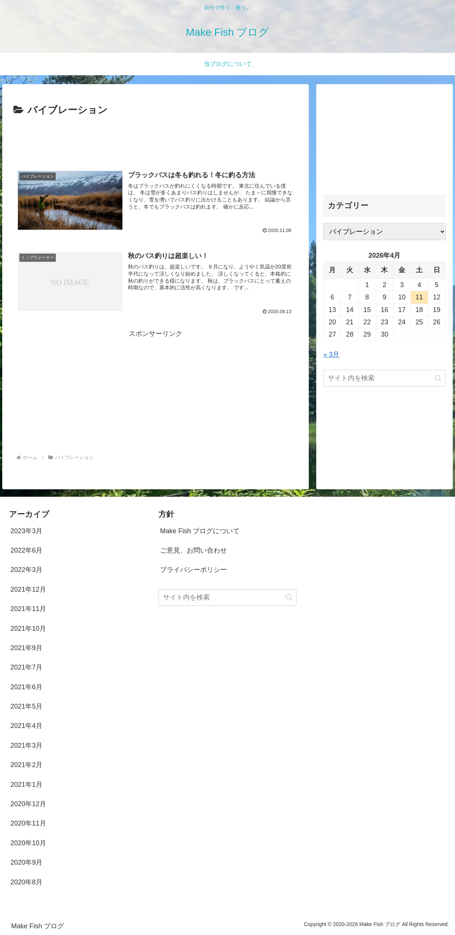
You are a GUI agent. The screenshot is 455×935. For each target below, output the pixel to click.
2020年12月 (28, 804)
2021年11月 (28, 609)
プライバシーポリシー (193, 569)
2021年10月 (28, 628)
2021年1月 (26, 784)
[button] (438, 378)
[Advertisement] (155, 139)
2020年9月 (26, 862)
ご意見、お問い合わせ (193, 550)
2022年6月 (26, 550)
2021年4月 (26, 725)
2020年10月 (28, 843)
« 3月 (331, 354)
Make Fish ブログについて (200, 531)
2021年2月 (26, 765)
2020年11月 (28, 823)
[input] (384, 378)
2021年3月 (26, 745)
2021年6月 (26, 687)
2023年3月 (26, 531)
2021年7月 (26, 667)
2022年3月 (26, 569)
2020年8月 (26, 882)
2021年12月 (28, 589)
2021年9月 (26, 648)
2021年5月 (26, 706)
